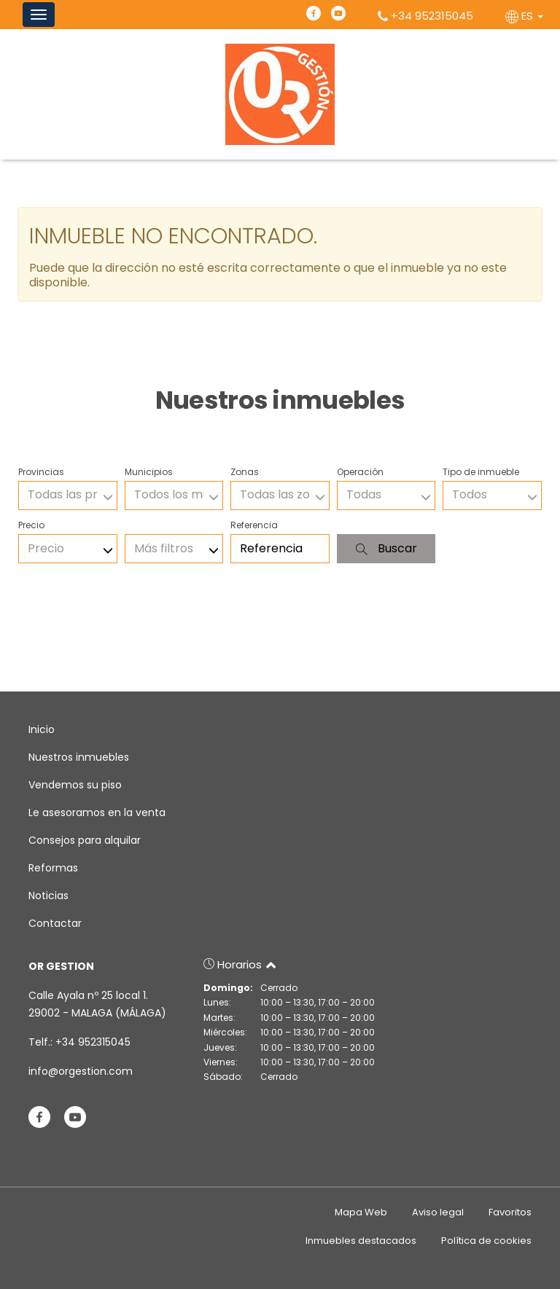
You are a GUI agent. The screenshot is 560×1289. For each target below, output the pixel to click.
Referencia (254, 525)
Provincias (41, 472)
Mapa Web (361, 1212)
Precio (31, 525)
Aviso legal (438, 1212)
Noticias (48, 895)
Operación (360, 472)
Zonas (244, 472)
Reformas (53, 868)
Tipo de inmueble (481, 472)
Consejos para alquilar (84, 840)
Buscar (386, 548)
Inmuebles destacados (361, 1240)
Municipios (149, 472)
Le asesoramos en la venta (97, 812)
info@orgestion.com (80, 1071)
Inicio (41, 729)
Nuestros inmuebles (78, 757)
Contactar (55, 923)
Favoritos (510, 1212)
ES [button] (525, 15)
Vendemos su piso (75, 784)
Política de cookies (486, 1240)
